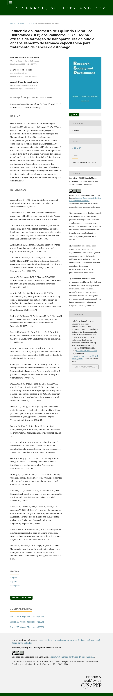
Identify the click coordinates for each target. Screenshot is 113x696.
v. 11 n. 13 (31, 24)
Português (14, 585)
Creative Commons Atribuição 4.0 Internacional (72, 657)
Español (13, 581)
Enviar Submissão (21, 598)
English (13, 577)
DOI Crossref (73, 640)
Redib (14, 643)
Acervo (21, 24)
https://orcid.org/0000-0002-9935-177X (23, 64)
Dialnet (83, 640)
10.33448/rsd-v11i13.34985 (86, 350)
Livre (20, 643)
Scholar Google (94, 640)
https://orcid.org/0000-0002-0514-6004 (23, 76)
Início (13, 24)
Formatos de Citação (84, 367)
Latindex (28, 643)
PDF (75, 114)
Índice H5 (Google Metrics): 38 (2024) (27, 622)
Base (41, 640)
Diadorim (49, 640)
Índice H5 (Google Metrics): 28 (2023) (27, 627)
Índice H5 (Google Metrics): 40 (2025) (27, 616)
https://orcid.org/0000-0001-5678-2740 (23, 89)
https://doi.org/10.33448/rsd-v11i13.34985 (33, 97)
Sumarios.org (60, 640)
